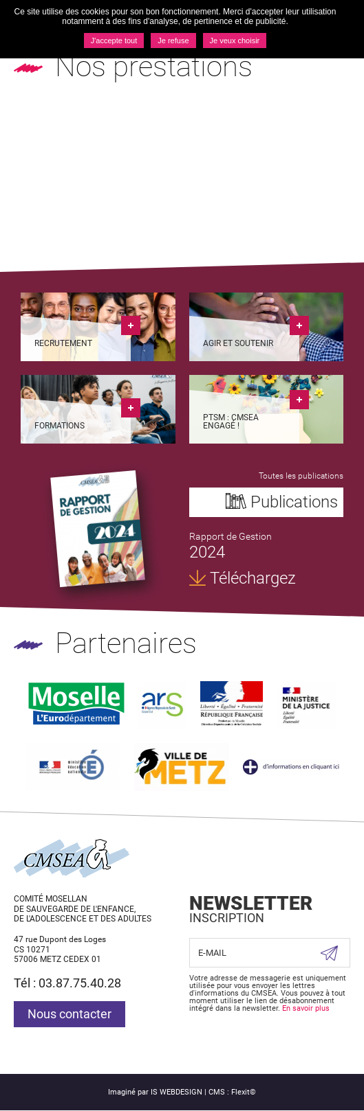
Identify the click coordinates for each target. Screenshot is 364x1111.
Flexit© (243, 1092)
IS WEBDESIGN (176, 1092)
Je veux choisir (235, 40)
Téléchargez (253, 578)
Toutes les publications (301, 476)
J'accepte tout (114, 40)
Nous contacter (69, 1014)
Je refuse (173, 40)
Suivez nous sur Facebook (203, 1039)
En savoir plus (306, 1008)
